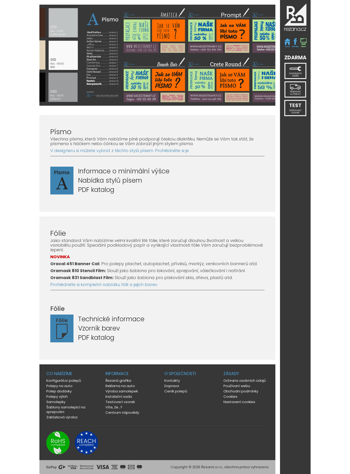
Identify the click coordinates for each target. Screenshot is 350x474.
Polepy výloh (57, 396)
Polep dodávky (59, 391)
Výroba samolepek (121, 391)
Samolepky (55, 401)
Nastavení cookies (239, 401)
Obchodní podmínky (240, 391)
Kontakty (172, 380)
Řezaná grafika (118, 380)
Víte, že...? (113, 407)
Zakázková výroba (61, 417)
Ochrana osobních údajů (244, 380)
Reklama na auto (120, 385)
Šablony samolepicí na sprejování (65, 409)
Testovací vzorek (120, 401)
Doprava (171, 385)
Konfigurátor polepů (63, 380)
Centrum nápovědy (122, 412)
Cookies (230, 396)
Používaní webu (236, 385)
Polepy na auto (59, 385)
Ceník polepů (175, 391)
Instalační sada (118, 396)
